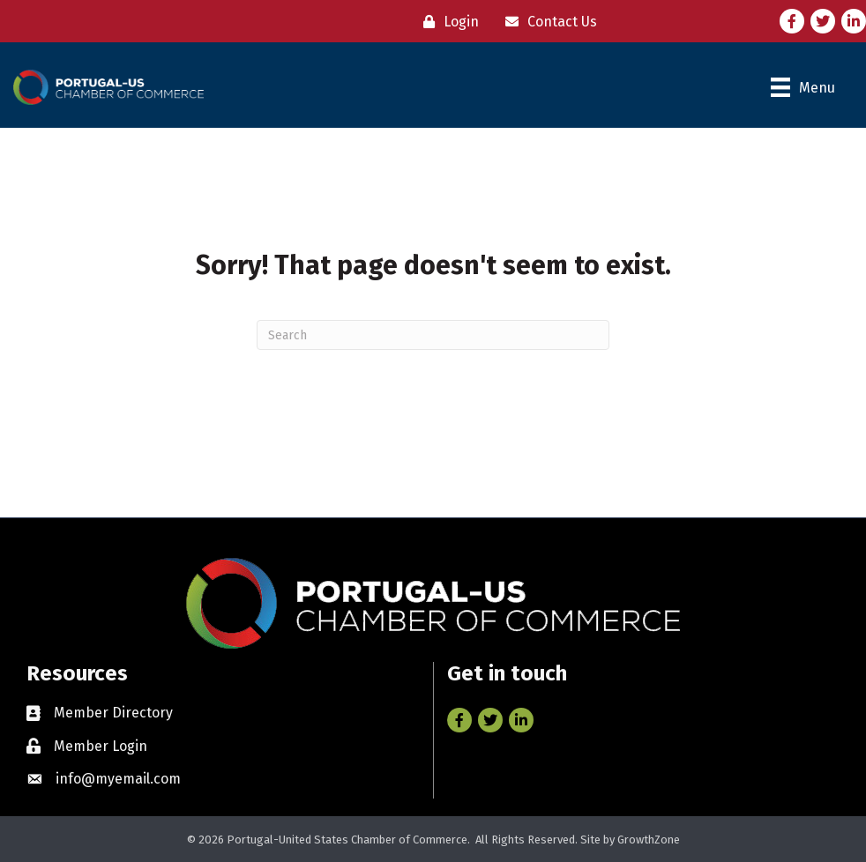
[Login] (446, 21)
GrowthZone (648, 839)
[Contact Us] (546, 21)
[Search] (433, 335)
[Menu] (803, 87)
